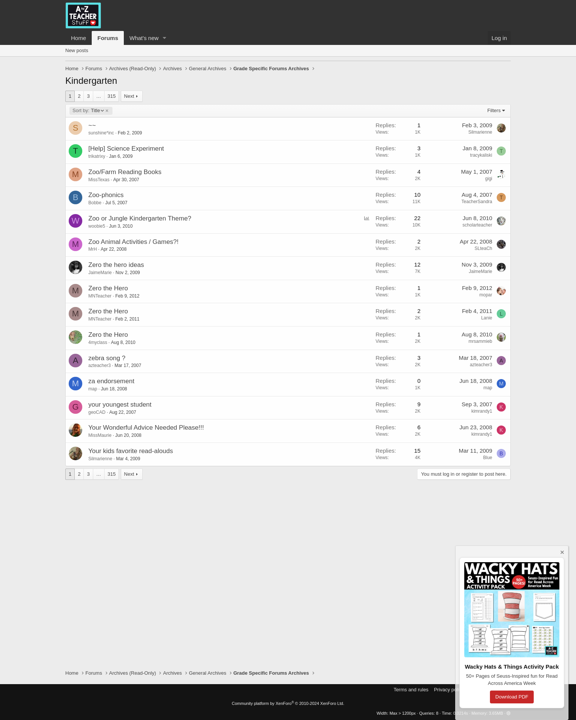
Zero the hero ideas (116, 264)
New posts (76, 50)
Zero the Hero (108, 288)
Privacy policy (449, 689)
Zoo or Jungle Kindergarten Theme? (139, 218)
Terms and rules (411, 689)
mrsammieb (480, 341)
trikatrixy (96, 156)
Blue (487, 457)
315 (112, 96)
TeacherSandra (477, 201)
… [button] (98, 96)
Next (129, 96)
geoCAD (96, 412)
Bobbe (95, 202)
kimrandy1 (481, 411)
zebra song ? (106, 358)
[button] (164, 38)
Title (88, 110)
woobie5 (96, 226)
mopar (485, 295)
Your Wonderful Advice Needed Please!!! (146, 427)
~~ (92, 125)
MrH (92, 249)
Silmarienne (480, 132)
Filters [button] (494, 110)
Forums (107, 38)
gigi (488, 178)
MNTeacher (99, 296)
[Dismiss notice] (562, 553)
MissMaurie (99, 435)
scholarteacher (477, 225)
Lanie (486, 318)
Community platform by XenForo (288, 703)
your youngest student (119, 404)
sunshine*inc (101, 133)
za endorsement (111, 381)
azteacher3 (99, 365)
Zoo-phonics (106, 195)
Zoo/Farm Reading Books (125, 172)
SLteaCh (483, 248)
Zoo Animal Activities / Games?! (133, 241)
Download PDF (511, 697)
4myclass (97, 342)
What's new (144, 38)
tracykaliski (481, 155)
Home (78, 38)
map (92, 389)
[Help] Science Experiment (126, 148)
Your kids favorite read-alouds (130, 451)
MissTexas (98, 179)
